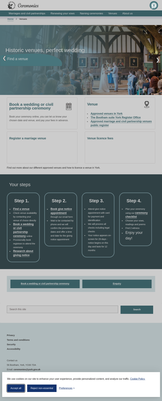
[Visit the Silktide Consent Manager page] (153, 388)
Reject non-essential (42, 388)
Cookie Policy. (137, 379)
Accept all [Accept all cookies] (16, 388)
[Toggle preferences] (67, 388)
